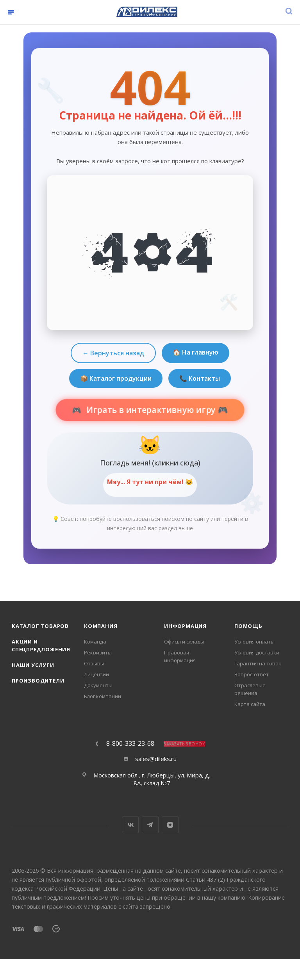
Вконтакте (130, 824)
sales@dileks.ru (156, 759)
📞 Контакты (199, 378)
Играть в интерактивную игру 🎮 (156, 410)
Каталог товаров (40, 625)
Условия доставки (256, 652)
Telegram (150, 824)
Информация (185, 625)
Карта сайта (249, 704)
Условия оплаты (254, 641)
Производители (38, 680)
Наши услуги (33, 664)
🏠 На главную (195, 352)
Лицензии (96, 674)
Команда (95, 641)
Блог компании (102, 696)
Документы (98, 685)
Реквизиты (98, 652)
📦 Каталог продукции (116, 378)
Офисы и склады (184, 641)
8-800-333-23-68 (130, 743)
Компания (100, 625)
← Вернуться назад (113, 353)
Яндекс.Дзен (170, 824)
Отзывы (94, 663)
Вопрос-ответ (251, 674)
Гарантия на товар (258, 663)
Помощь (248, 625)
